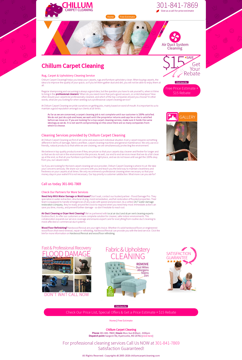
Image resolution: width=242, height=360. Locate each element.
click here (147, 335)
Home (110, 16)
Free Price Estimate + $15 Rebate (181, 90)
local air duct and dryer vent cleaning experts (130, 213)
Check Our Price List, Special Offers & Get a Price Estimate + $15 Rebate (121, 312)
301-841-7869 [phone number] (177, 5)
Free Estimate (127, 16)
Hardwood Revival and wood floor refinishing (92, 233)
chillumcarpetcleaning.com (145, 355)
